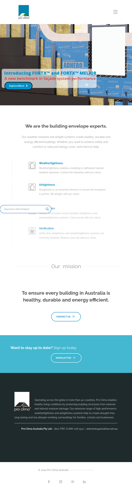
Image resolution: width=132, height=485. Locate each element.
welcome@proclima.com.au (102, 428)
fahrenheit (88, 470)
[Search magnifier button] (47, 209)
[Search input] (24, 209)
